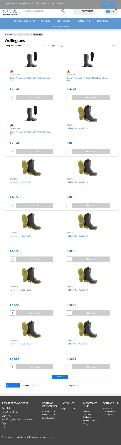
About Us (86, 411)
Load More (60, 377)
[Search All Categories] (45, 11)
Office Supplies (64, 20)
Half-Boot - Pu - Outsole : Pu (77, 128)
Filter (113, 45)
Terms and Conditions (87, 415)
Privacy (85, 424)
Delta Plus (70, 125)
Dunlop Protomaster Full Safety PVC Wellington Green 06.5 (87, 79)
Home (8, 34)
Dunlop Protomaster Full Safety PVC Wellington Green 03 (30, 79)
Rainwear (38, 34)
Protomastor (15, 75)
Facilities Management (24, 20)
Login (64, 408)
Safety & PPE (84, 20)
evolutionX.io (47, 437)
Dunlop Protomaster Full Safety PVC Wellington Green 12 (30, 133)
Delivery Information (90, 420)
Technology (102, 20)
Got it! (108, 5)
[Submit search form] (63, 11)
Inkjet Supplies (48, 418)
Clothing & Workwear (60, 26)
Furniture (45, 20)
